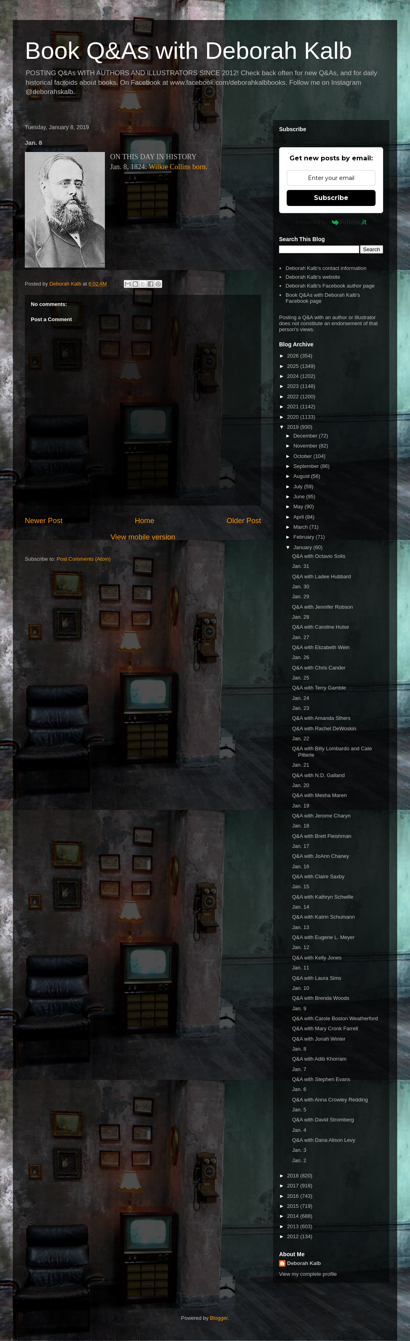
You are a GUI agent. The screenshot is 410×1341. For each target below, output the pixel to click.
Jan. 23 (300, 708)
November (306, 446)
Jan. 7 (299, 1069)
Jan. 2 (299, 1160)
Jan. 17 (300, 846)
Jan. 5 (299, 1110)
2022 (293, 397)
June (299, 497)
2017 (293, 1186)
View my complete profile (308, 1274)
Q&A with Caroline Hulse (320, 627)
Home (145, 521)
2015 (293, 1206)
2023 (293, 386)
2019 (293, 427)
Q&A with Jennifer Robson (322, 607)
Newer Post (43, 521)
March (301, 527)
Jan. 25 (300, 678)
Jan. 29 (300, 597)
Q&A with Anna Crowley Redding (330, 1100)
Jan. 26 (300, 657)
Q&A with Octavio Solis (318, 556)
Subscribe (331, 198)
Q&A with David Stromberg (323, 1120)
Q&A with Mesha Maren (319, 795)
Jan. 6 (299, 1089)
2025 (293, 366)
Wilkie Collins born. (178, 167)
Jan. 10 (300, 988)
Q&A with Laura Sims (316, 978)
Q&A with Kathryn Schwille (322, 897)
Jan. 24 (300, 698)
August (302, 476)
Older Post (244, 521)
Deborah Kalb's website (312, 277)
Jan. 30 (300, 587)
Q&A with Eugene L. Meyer (323, 937)
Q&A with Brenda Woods (320, 998)
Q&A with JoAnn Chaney (320, 856)
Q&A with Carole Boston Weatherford (335, 1018)
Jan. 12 (300, 947)
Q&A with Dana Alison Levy (323, 1140)
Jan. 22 (300, 738)
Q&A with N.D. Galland (318, 775)
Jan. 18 (300, 826)
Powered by (331, 222)
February (304, 537)
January (303, 547)
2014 (293, 1216)
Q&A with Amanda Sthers (321, 718)
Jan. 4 (299, 1130)
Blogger (218, 1318)
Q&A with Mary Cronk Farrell (325, 1028)
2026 (293, 356)
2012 (293, 1236)
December (306, 436)
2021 (293, 407)
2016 (293, 1196)
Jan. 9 (299, 1008)
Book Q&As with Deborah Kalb (188, 50)
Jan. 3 (299, 1150)
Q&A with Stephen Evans (321, 1079)
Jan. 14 (300, 907)
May (299, 507)
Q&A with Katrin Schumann (323, 917)
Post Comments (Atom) (84, 559)
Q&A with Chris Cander (319, 668)
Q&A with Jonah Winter (319, 1039)
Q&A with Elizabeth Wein (321, 647)
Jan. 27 (300, 637)
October (303, 456)
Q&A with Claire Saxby (318, 876)
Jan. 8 (299, 1049)
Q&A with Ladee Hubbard (321, 577)
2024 (293, 376)
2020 (293, 417)
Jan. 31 (300, 566)
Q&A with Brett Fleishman (321, 836)
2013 (293, 1226)
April (299, 517)
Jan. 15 (300, 886)
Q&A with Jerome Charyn (321, 816)
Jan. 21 (300, 765)
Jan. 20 (300, 785)
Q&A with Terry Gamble (319, 688)
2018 (293, 1176)
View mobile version (143, 537)
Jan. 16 (300, 866)
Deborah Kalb (304, 1263)
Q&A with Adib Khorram (319, 1059)
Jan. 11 (300, 968)
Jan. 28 (300, 617)
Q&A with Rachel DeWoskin (324, 728)
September (306, 466)
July (298, 487)
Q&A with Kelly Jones (317, 958)
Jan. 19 (300, 806)
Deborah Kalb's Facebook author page (329, 286)
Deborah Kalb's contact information (325, 268)
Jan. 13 (300, 927)
